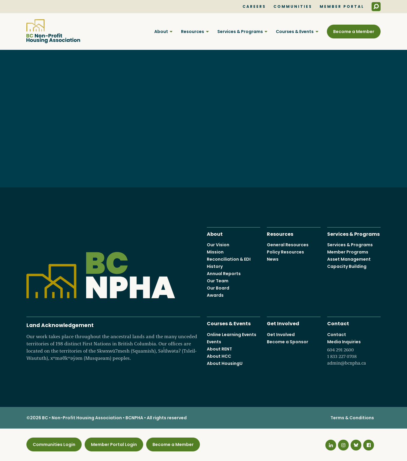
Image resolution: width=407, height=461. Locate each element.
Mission (215, 252)
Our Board (218, 288)
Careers (254, 6)
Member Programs (347, 252)
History (215, 266)
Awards (215, 295)
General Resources (288, 245)
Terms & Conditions (352, 418)
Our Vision (218, 245)
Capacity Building (346, 266)
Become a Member (353, 32)
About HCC (219, 356)
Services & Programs (240, 32)
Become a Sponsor (287, 342)
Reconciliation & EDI (229, 259)
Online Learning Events (231, 335)
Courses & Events (295, 32)
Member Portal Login (114, 444)
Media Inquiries (354, 352)
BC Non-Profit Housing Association (53, 31)
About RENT (219, 349)
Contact (338, 323)
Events (214, 342)
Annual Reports (224, 274)
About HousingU (225, 363)
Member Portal (342, 6)
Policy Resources (285, 252)
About (161, 32)
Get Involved (283, 323)
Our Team (217, 281)
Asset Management (349, 259)
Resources (192, 32)
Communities (292, 6)
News (273, 259)
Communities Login (54, 444)
